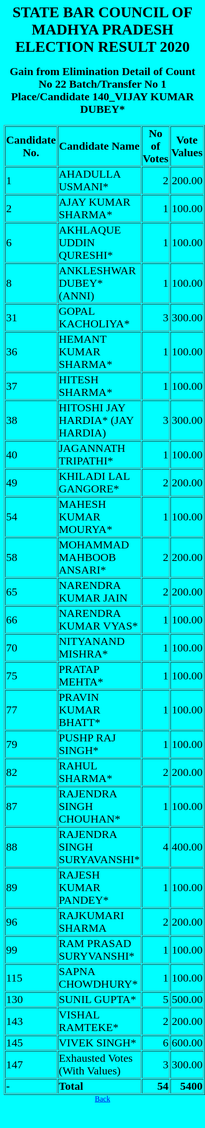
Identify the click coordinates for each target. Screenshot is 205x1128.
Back (102, 1099)
